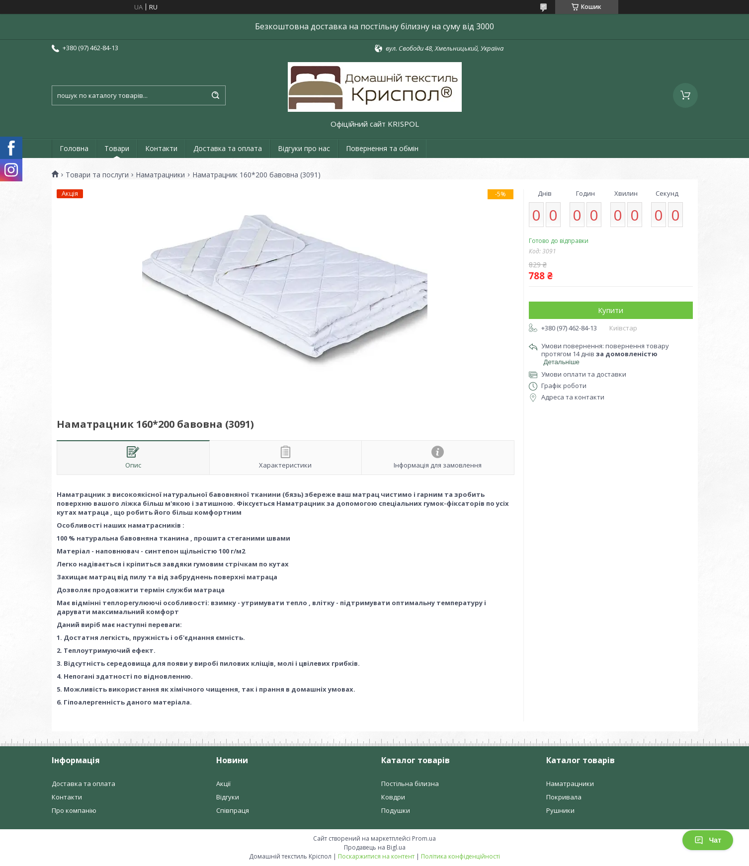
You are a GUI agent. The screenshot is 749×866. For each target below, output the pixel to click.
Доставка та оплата (227, 148)
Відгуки (227, 796)
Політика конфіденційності (460, 856)
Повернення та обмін (382, 148)
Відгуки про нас (304, 148)
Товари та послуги (97, 174)
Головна (74, 148)
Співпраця (232, 810)
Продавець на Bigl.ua (375, 847)
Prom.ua (424, 838)
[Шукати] (216, 95)
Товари (116, 148)
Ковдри (393, 796)
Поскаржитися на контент (376, 856)
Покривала (564, 796)
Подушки (395, 810)
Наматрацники (160, 174)
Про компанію (74, 810)
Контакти (161, 148)
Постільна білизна (410, 783)
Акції (223, 783)
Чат (707, 840)
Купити (610, 310)
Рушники (560, 810)
